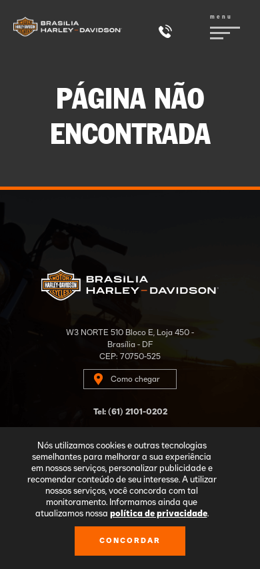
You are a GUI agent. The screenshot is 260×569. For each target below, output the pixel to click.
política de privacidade (158, 514)
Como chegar (135, 379)
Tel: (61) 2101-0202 (130, 412)
